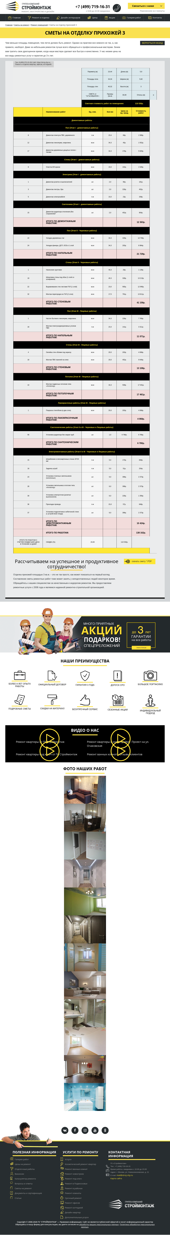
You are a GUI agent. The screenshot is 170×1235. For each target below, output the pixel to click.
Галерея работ (131, 17)
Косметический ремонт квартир (80, 1164)
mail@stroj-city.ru (125, 1175)
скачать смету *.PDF (138, 561)
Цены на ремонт (23, 1164)
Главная (14, 17)
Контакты (155, 17)
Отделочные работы (25, 1169)
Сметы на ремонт (21, 25)
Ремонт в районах (73, 1188)
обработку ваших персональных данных (99, 1224)
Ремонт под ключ (73, 1178)
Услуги (68, 1159)
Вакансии (19, 1174)
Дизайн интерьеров (68, 17)
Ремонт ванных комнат (76, 1169)
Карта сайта (116, 1178)
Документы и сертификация (28, 1193)
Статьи (18, 1198)
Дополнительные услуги (77, 1217)
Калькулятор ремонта (25, 1178)
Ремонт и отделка (38, 17)
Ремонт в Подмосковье (76, 1183)
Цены (93, 17)
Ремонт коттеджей (74, 1207)
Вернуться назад (152, 43)
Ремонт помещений (39, 25)
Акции (110, 17)
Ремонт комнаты (73, 1193)
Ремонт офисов (72, 1203)
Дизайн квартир (73, 1212)
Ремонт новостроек (74, 1174)
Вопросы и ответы (24, 1183)
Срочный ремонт (73, 1198)
